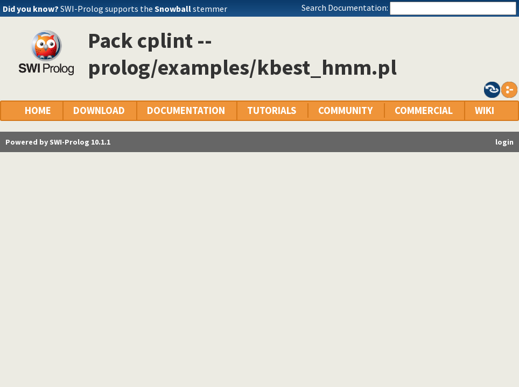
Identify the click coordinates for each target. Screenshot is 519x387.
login (504, 142)
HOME (38, 110)
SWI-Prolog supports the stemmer (143, 8)
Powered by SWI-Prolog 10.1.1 (57, 142)
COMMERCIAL (424, 110)
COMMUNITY (345, 110)
